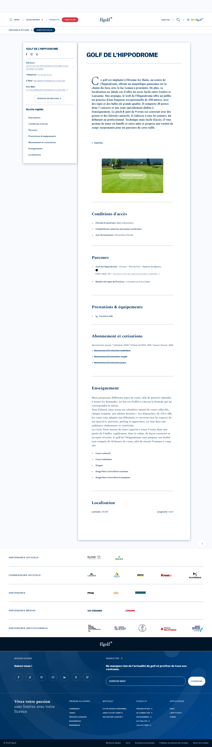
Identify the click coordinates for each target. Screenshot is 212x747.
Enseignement (34, 149)
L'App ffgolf (176, 713)
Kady (172, 709)
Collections (142, 725)
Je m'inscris (196, 681)
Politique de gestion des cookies (173, 743)
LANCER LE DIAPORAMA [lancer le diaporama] (132, 175)
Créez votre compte (113, 713)
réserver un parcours (48, 98)
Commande (74, 709)
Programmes (142, 717)
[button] (14, 20)
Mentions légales (113, 743)
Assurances (75, 721)
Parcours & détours (19, 30)
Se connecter (143, 713)
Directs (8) (70, 20)
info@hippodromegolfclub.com (49, 81)
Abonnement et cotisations (41, 142)
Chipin (173, 717)
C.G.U (128, 743)
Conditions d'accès (37, 124)
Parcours (31, 130)
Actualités (141, 721)
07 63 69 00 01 (45, 75)
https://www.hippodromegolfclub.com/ (46, 90)
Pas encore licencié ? (113, 717)
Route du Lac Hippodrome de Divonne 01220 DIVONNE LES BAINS (47, 67)
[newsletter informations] (121, 658)
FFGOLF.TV (54, 20)
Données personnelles (145, 743)
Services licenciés (78, 717)
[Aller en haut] (202, 543)
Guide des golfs (44, 30)
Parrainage (74, 725)
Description (33, 118)
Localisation (33, 155)
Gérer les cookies (200, 743)
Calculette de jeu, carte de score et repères (135, 274)
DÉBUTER (165, 20)
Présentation (143, 709)
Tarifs (72, 713)
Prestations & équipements (41, 136)
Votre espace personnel (115, 709)
